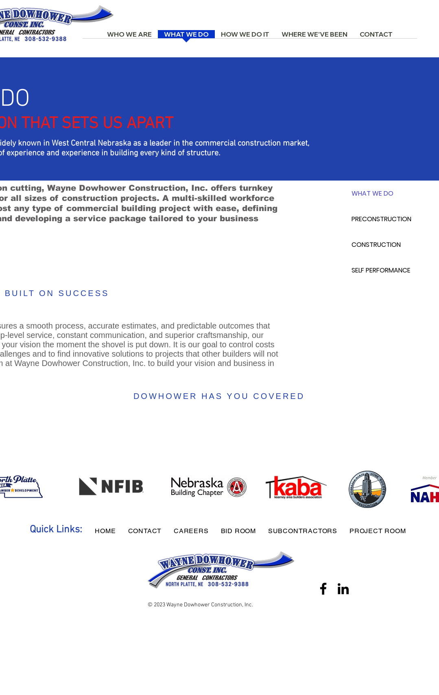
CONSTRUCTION (376, 244)
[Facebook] (323, 589)
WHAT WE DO (372, 193)
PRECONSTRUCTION (381, 219)
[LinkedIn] (343, 589)
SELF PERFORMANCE (381, 270)
